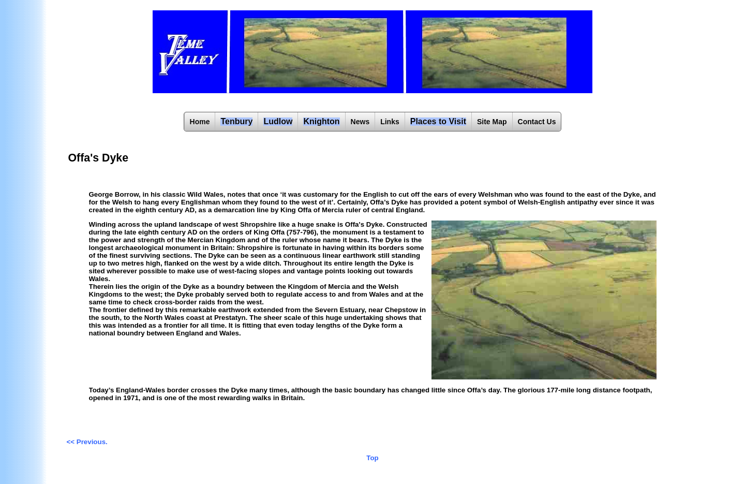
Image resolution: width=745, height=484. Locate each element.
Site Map (492, 122)
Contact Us (537, 122)
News (360, 122)
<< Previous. (87, 442)
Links (389, 122)
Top (372, 458)
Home (200, 122)
